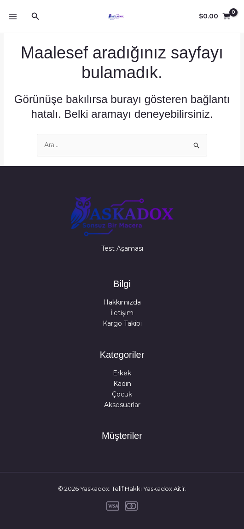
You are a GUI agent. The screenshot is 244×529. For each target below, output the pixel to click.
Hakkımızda (122, 302)
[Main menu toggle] (13, 16)
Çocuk (122, 394)
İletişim (122, 313)
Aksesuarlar (122, 405)
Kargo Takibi (122, 323)
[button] (35, 17)
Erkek (122, 373)
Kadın (122, 384)
